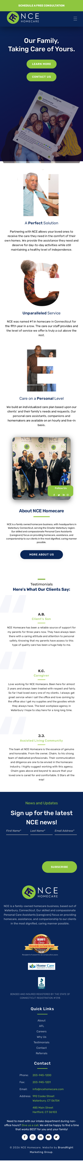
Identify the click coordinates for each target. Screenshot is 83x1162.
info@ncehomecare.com (48, 1089)
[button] (41, 5)
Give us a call (30, 1125)
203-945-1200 (42, 1075)
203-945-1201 (42, 1082)
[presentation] (41, 851)
